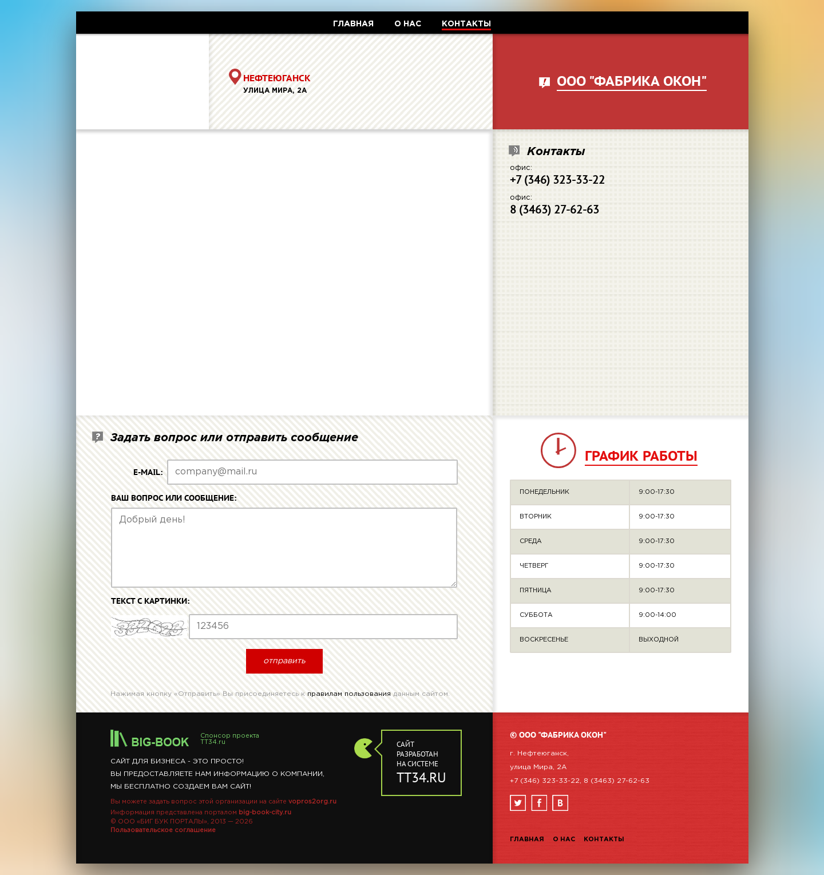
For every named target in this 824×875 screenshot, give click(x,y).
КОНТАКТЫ (466, 24)
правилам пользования (349, 694)
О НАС (407, 24)
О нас (564, 839)
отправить (284, 661)
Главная (527, 839)
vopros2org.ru (312, 802)
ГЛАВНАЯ (353, 24)
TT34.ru (212, 742)
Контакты (604, 839)
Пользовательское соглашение (163, 830)
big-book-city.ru (265, 812)
